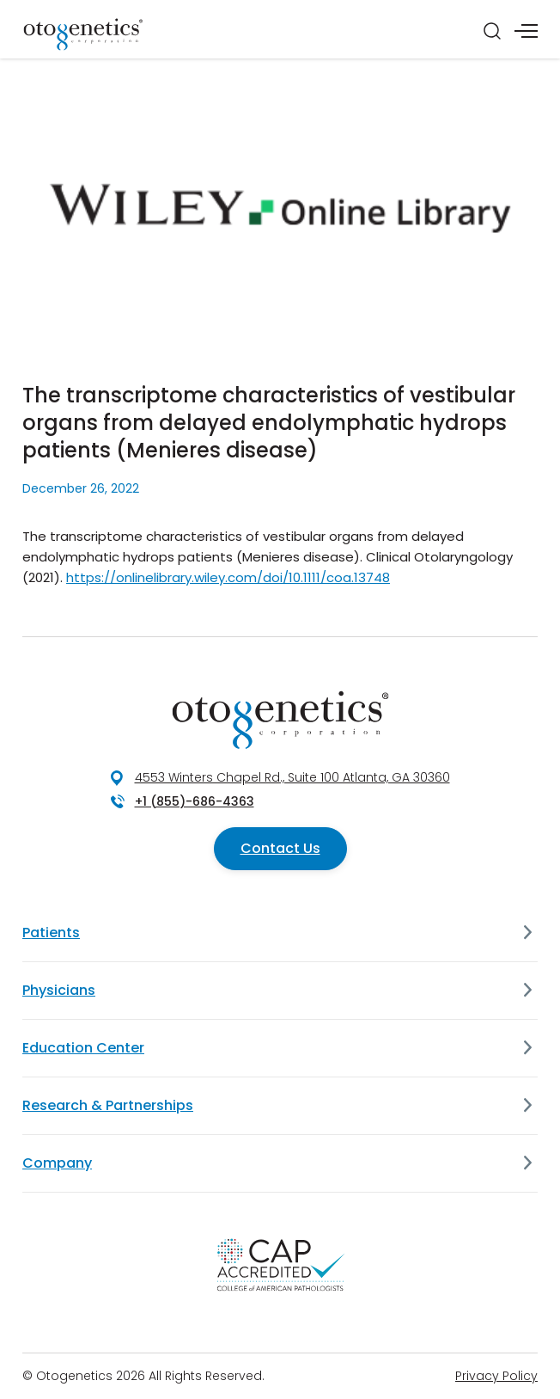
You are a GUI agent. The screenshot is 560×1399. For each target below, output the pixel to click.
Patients (51, 932)
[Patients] (527, 933)
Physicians (58, 990)
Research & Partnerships (107, 1105)
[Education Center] (527, 1048)
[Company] (527, 1163)
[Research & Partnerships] (527, 1105)
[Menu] (526, 31)
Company (57, 1163)
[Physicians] (527, 990)
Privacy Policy (496, 1375)
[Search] (492, 31)
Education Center (83, 1048)
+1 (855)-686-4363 (194, 801)
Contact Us (280, 848)
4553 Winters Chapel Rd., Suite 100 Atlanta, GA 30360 (292, 777)
